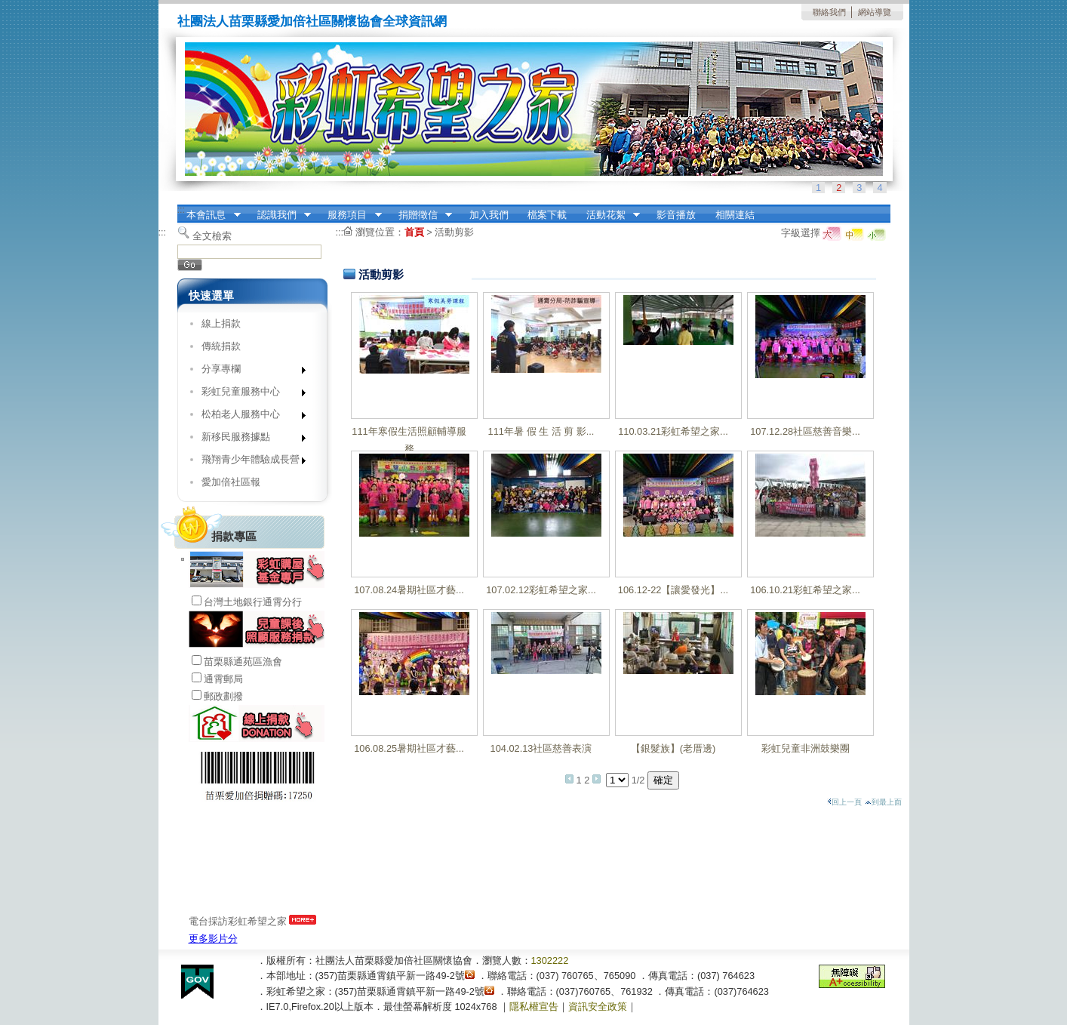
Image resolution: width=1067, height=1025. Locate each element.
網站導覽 (874, 12)
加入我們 (489, 214)
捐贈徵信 (420, 215)
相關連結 (735, 214)
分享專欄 (248, 371)
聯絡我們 (829, 12)
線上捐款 (221, 323)
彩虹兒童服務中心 (248, 394)
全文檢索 (212, 236)
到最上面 (883, 802)
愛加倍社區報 (230, 482)
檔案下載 (547, 214)
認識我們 (279, 215)
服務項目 (350, 215)
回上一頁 (844, 802)
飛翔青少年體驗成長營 (248, 462)
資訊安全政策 (597, 1006)
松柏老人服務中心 (248, 417)
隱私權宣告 (533, 1006)
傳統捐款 (221, 346)
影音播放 (676, 214)
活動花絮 (608, 215)
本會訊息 (209, 215)
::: (181, 209)
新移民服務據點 (248, 439)
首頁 (414, 232)
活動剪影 (454, 232)
